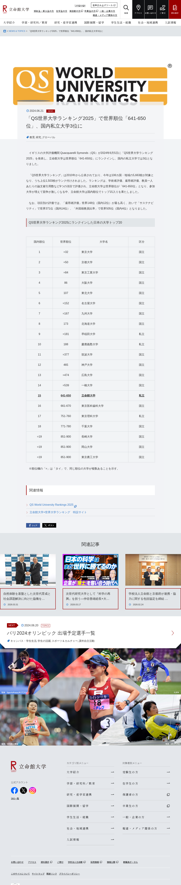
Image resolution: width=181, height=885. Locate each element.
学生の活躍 (46, 641)
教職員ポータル (130, 863)
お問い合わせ (17, 863)
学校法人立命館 (75, 863)
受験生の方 (130, 772)
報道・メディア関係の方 (105, 15)
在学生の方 (61, 10)
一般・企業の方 (107, 10)
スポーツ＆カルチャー (68, 641)
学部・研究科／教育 (35, 22)
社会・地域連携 (148, 22)
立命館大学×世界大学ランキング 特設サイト (58, 512)
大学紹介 (9, 22)
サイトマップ (38, 875)
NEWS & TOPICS (17, 31)
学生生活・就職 (121, 22)
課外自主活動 (91, 641)
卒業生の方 (90, 10)
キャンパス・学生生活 (24, 641)
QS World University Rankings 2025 (53, 504)
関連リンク (51, 875)
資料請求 (45, 863)
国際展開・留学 (94, 22)
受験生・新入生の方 (44, 10)
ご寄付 (60, 863)
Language (80, 5)
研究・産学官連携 (65, 22)
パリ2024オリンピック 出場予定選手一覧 (53, 633)
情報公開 (111, 863)
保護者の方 (75, 10)
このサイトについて (20, 875)
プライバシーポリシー (69, 875)
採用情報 (94, 863)
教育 (32, 137)
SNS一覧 (15, 798)
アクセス (32, 863)
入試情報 (170, 22)
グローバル (50, 137)
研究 (39, 137)
